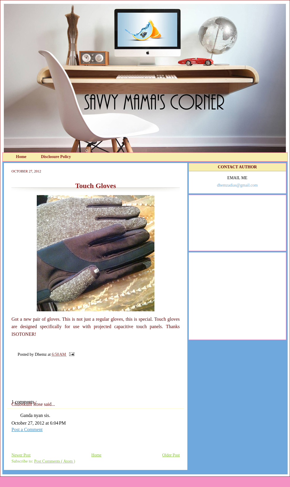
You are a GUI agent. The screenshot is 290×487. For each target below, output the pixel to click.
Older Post (171, 455)
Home (21, 156)
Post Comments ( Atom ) (54, 461)
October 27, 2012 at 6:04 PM (38, 422)
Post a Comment (27, 429)
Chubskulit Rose (27, 404)
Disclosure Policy (56, 156)
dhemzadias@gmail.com (237, 185)
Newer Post (21, 455)
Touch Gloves (95, 186)
